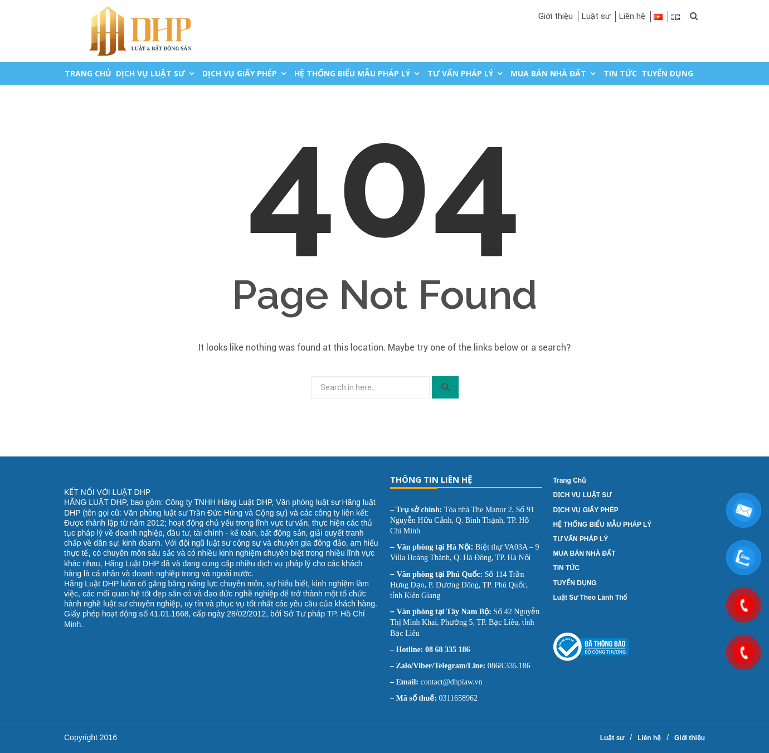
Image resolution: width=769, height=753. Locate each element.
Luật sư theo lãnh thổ (590, 597)
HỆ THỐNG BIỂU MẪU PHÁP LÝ (352, 73)
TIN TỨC (620, 73)
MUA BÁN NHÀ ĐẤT (548, 73)
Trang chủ (88, 73)
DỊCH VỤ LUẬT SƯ (150, 73)
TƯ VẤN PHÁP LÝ (460, 73)
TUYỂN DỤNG (667, 73)
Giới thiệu (555, 16)
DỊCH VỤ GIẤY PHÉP (239, 73)
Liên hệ (632, 16)
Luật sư (595, 16)
